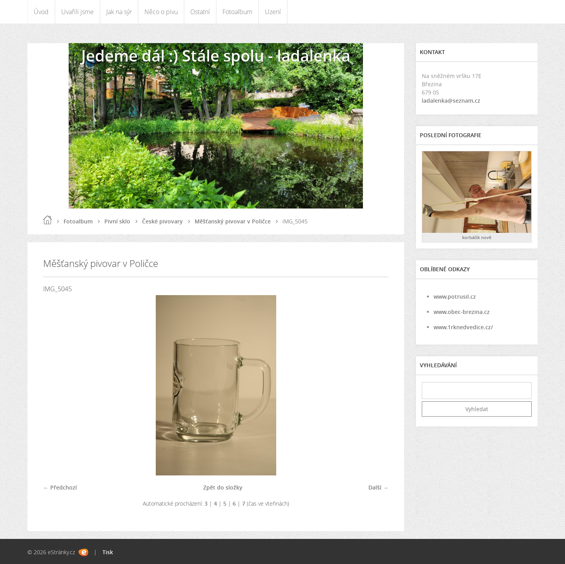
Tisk (107, 552)
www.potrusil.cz (455, 296)
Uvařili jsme (77, 11)
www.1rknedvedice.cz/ (463, 327)
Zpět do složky (222, 487)
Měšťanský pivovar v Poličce (233, 221)
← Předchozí (60, 487)
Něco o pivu (161, 11)
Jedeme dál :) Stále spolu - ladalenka (215, 55)
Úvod (41, 11)
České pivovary (162, 221)
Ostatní (200, 11)
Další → (378, 487)
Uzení (273, 11)
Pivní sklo (117, 221)
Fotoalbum (237, 11)
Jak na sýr (119, 11)
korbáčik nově (476, 237)
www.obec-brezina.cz (462, 312)
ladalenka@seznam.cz (451, 100)
